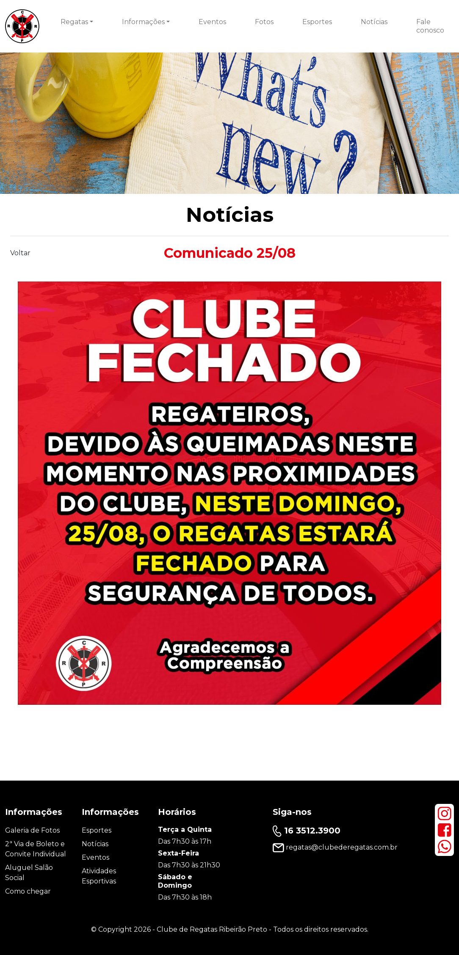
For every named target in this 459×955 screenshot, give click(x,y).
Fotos (264, 22)
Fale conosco (430, 26)
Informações (143, 22)
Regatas (74, 22)
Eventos (212, 22)
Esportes (317, 22)
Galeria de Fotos (32, 830)
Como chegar (28, 891)
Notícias (374, 22)
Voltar (20, 253)
